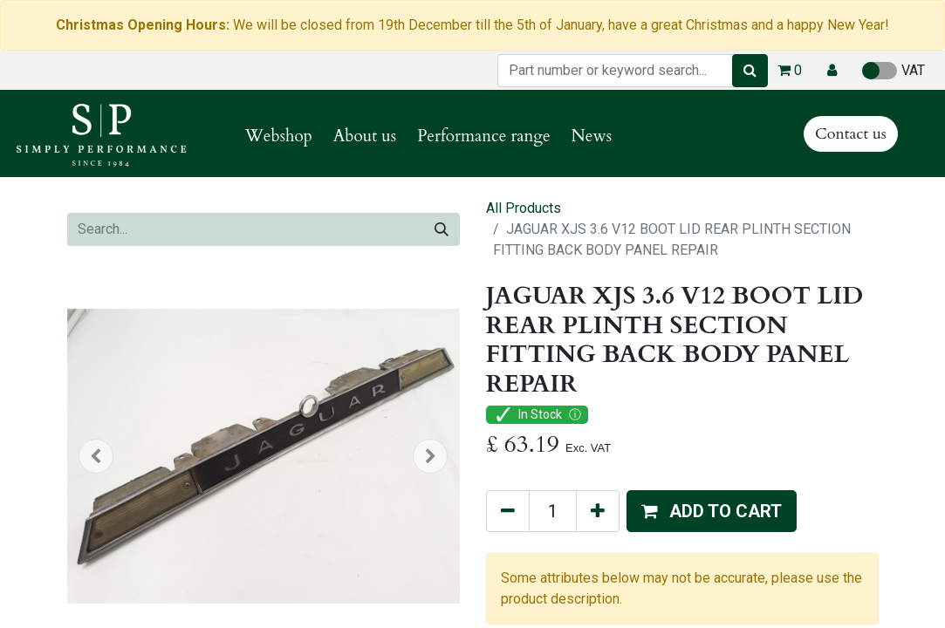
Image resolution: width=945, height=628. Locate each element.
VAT (893, 70)
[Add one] (598, 511)
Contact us (851, 134)
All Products (523, 208)
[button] (832, 70)
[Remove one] (508, 511)
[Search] (750, 70)
